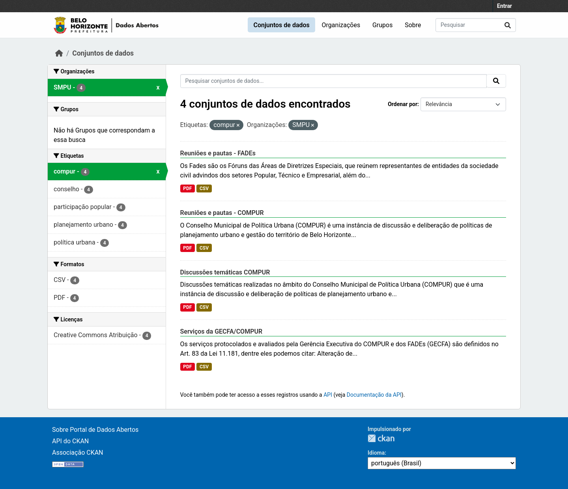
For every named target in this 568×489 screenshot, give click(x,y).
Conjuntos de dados (281, 25)
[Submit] (507, 25)
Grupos (382, 25)
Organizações (341, 25)
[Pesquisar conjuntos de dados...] (475, 25)
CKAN (381, 438)
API (327, 395)
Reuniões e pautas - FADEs (218, 153)
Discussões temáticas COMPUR (225, 272)
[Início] (59, 53)
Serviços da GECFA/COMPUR (221, 331)
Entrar (504, 6)
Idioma (376, 453)
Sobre (413, 25)
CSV (204, 188)
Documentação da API (374, 395)
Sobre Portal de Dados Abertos (95, 429)
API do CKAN (70, 441)
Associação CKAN (77, 452)
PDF (187, 188)
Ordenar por (402, 104)
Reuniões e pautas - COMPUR (222, 213)
